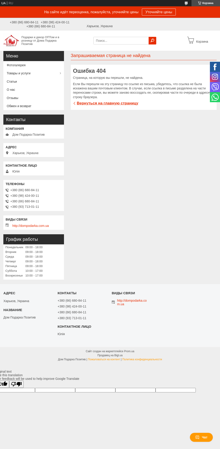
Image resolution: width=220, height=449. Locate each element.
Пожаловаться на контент (104, 359)
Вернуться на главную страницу (107, 103)
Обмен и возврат (19, 106)
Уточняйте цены (158, 12)
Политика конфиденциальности (142, 359)
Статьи (12, 81)
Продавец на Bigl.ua (110, 355)
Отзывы (12, 98)
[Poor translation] (16, 384)
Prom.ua (129, 351)
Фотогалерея (16, 65)
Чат (201, 437)
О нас (11, 89)
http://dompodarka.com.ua (30, 226)
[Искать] (152, 40)
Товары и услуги (19, 73)
